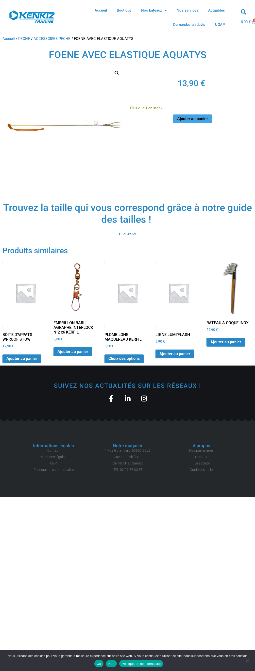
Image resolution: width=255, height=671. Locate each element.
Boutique (124, 10)
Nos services (187, 10)
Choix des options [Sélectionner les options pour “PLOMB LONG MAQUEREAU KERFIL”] (124, 358)
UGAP (220, 24)
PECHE (24, 38)
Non (111, 664)
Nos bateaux (154, 10)
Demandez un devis (189, 24)
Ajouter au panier (192, 118)
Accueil (101, 10)
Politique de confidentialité (141, 664)
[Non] (247, 660)
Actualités (216, 10)
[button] (243, 12)
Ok (99, 664)
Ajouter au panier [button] (21, 358)
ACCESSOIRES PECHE (52, 38)
